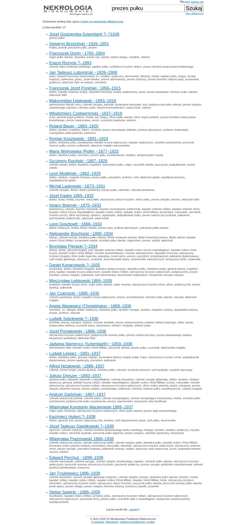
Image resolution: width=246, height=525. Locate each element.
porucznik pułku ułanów (147, 483)
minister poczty (58, 215)
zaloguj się (197, 2)
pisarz (78, 79)
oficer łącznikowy (79, 215)
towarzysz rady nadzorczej (152, 448)
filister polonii (177, 237)
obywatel (79, 57)
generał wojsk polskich (70, 117)
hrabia (53, 47)
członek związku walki (128, 442)
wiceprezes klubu (176, 259)
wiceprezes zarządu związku (166, 275)
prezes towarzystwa (78, 120)
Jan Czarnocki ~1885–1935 (74, 293)
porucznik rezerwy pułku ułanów (182, 483)
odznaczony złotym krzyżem (117, 199)
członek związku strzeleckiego (114, 461)
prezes (92, 47)
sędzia (156, 240)
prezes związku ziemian (165, 199)
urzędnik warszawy (180, 369)
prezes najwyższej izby (88, 420)
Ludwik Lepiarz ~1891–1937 (75, 353)
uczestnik (96, 259)
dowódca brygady (83, 268)
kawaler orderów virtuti (185, 209)
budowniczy (56, 209)
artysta (65, 322)
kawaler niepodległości (115, 382)
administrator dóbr (60, 347)
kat (96, 117)
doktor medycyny (59, 227)
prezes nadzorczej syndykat (159, 215)
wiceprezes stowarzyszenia (173, 499)
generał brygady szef (80, 250)
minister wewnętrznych (139, 253)
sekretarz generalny (157, 433)
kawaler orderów (68, 91)
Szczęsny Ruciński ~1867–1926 (78, 160)
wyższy (53, 451)
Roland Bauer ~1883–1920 (73, 126)
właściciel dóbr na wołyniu (77, 82)
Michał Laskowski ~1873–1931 (77, 186)
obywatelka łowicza (185, 309)
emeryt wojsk (68, 369)
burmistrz (54, 309)
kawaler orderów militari (156, 209)
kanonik (108, 104)
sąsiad (105, 57)
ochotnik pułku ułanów (112, 240)
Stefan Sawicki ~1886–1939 (74, 492)
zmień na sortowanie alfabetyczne (101, 21)
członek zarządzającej (115, 398)
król (145, 104)
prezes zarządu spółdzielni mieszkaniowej (166, 464)
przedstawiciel (115, 155)
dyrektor (63, 129)
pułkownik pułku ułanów (154, 227)
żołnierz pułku (142, 325)
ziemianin (100, 82)
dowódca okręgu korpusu (110, 268)
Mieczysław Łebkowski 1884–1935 (80, 280)
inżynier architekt (103, 322)
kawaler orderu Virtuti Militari (141, 212)
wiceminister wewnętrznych (147, 259)
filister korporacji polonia (153, 237)
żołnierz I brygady (122, 325)
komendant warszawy (128, 104)
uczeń (173, 448)
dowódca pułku (67, 155)
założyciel (87, 218)
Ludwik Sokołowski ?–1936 (73, 318)
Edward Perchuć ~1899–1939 (76, 457)
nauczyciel (161, 164)
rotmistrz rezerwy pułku (146, 388)
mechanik (194, 212)
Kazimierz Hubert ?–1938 (72, 416)
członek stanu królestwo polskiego (70, 66)
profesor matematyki (175, 129)
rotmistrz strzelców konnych (133, 369)
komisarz (83, 155)
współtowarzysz (171, 388)
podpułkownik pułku (129, 215)
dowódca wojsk (156, 268)
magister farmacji (79, 177)
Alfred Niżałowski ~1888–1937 (77, 366)
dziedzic (184, 477)
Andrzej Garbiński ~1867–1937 (77, 394)
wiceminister (168, 420)
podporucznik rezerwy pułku (108, 335)
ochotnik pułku (101, 495)
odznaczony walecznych (64, 499)
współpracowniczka (173, 177)
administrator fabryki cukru (65, 104)
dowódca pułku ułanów (92, 237)
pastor (173, 385)
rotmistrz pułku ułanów (183, 91)
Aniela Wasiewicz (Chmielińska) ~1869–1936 (90, 306)
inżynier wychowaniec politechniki (120, 209)
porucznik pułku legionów (108, 433)
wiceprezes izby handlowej (150, 401)
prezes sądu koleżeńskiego (160, 410)
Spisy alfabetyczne (194, 13)
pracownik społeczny (127, 464)
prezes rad (92, 57)
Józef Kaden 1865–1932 (71, 195)
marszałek (92, 199)
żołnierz (145, 57)
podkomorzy (130, 91)
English (185, 2)
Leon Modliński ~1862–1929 (75, 173)
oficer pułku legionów (84, 256)
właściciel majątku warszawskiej (110, 145)
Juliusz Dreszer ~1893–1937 (75, 375)
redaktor (130, 155)
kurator (171, 382)
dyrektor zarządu (129, 309)
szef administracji (105, 275)
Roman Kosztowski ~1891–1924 (78, 138)
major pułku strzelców (62, 410)
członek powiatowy (60, 297)
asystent (76, 322)
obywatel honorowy (166, 253)
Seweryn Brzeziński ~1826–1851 (79, 43)
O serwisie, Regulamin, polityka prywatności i (123, 522)
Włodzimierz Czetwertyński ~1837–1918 (85, 113)
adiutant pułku (57, 379)
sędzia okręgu (118, 57)
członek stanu (92, 398)
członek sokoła (58, 164)
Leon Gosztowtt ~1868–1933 (75, 224)
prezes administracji (113, 79)
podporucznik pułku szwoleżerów (86, 401)
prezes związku (70, 275)
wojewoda (194, 259)
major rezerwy (121, 284)
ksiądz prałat (131, 357)
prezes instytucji (136, 79)
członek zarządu (93, 104)
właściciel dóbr (58, 95)
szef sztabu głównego (62, 259)
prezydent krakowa (88, 448)
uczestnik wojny (85, 325)
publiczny (54, 82)
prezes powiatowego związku (174, 335)
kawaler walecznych (141, 142)
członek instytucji (72, 430)
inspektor (74, 129)
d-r (97, 76)
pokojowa (104, 256)
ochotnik (96, 129)
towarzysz (90, 132)
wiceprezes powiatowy (62, 338)
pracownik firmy (89, 499)
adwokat (73, 379)
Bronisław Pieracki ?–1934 (73, 246)
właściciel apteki (150, 177)
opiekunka (67, 79)
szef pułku (153, 420)
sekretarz (124, 189)
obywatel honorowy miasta (105, 91)
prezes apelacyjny (78, 360)
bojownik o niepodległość (94, 379)
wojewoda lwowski (189, 448)
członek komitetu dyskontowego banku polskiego (113, 430)
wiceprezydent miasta (150, 155)
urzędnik (134, 57)
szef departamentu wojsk (130, 420)
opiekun (95, 215)
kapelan (139, 461)
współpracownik (59, 502)
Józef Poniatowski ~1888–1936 (77, 331)
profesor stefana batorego (160, 322)
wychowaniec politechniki (64, 218)
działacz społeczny (112, 76)
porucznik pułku (77, 47)
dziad (61, 199)
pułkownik (83, 145)
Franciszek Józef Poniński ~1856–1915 (85, 88)
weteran (131, 120)
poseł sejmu (118, 256)
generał (82, 357)
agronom (54, 430)
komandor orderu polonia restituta (69, 445)
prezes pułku (57, 38)
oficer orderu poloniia (155, 385)
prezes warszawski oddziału (119, 129)
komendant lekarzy (110, 357)
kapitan (61, 271)
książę (182, 76)
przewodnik (192, 79)
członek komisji (68, 237)
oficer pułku (143, 199)
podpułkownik (177, 164)
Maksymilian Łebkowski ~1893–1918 (82, 100)
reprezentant (125, 401)
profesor (127, 177)
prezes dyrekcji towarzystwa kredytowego (168, 66)
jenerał (62, 47)
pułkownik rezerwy (113, 448)
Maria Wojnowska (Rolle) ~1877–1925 (84, 151)
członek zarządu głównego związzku (95, 477)
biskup (53, 237)
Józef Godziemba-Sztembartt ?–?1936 (84, 34)
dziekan (62, 177)
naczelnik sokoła (143, 164)
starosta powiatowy (143, 189)
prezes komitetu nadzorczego (165, 79)
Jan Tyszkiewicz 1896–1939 (74, 473)
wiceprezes (103, 325)
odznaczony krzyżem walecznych (150, 271)
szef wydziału (160, 369)
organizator (108, 215)
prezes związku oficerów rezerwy (104, 486)
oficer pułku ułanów (120, 117)
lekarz (85, 129)
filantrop (145, 76)
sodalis (130, 448)
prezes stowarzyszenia (129, 322)
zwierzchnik (133, 107)
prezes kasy (105, 227)
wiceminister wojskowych (132, 275)
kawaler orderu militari (108, 212)
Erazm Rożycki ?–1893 (70, 62)
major (128, 164)
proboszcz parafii (135, 486)
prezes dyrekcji (86, 369)
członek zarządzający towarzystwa (151, 398)
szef (135, 177)
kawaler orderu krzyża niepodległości (71, 212)
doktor (53, 91)
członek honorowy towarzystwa (75, 76)
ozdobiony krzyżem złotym (126, 66)
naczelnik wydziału (80, 433)
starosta (178, 297)
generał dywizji (176, 268)
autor (52, 76)
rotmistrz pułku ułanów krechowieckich (101, 107)
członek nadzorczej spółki (98, 442)
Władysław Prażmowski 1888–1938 (81, 438)
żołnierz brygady (192, 388)
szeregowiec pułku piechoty (65, 132)
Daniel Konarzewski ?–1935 (74, 265)
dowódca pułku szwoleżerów (75, 142)
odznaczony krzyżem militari (82, 385)
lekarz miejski (88, 227)
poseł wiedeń (92, 79)
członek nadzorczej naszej (65, 442)
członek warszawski (61, 461)
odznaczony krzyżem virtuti (148, 284)
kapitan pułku (100, 66)
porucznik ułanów (118, 347)
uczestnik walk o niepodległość (136, 499)
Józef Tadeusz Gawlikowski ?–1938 (81, 426)
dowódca (83, 164)
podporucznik (180, 271)
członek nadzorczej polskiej (65, 398)
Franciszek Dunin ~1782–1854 (77, 53)
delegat (71, 309)
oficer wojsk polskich (146, 117)
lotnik (163, 480)
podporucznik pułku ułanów (164, 104)
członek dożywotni (60, 477)
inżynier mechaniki (87, 209)
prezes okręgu (74, 486)
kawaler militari (58, 480)
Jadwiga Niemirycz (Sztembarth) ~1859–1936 (90, 343)
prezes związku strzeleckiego (99, 388)
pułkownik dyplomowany (183, 256)
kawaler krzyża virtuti (74, 284)
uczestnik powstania (113, 120)
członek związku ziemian (133, 477)
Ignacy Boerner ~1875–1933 (75, 205)
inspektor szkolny (162, 309)
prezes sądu (97, 155)
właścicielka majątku (173, 347)
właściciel (167, 240)
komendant (166, 212)
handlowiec (56, 495)
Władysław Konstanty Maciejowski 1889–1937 (91, 407)
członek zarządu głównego (151, 379)
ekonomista (132, 76)
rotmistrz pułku (106, 369)
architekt (54, 322)
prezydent (114, 177)
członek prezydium (122, 379)
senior (95, 120)
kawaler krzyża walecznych (110, 142)
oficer (169, 284)
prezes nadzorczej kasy (141, 335)
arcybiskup (55, 268)
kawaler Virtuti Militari (146, 480)
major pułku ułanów (61, 57)
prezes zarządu (66, 448)
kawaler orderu (58, 433)
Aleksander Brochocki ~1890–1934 (81, 233)
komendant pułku (112, 164)
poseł (142, 91)
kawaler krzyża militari (86, 382)
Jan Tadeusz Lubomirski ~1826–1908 (83, 72)
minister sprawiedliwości (109, 253)
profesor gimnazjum (150, 129)
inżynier (80, 199)
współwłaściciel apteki (62, 180)
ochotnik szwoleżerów (167, 142)
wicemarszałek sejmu (116, 259)
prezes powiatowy (157, 91)
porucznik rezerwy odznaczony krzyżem (89, 464)
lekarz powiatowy (89, 189)
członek (69, 209)
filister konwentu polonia (122, 237)
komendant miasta (86, 240)
